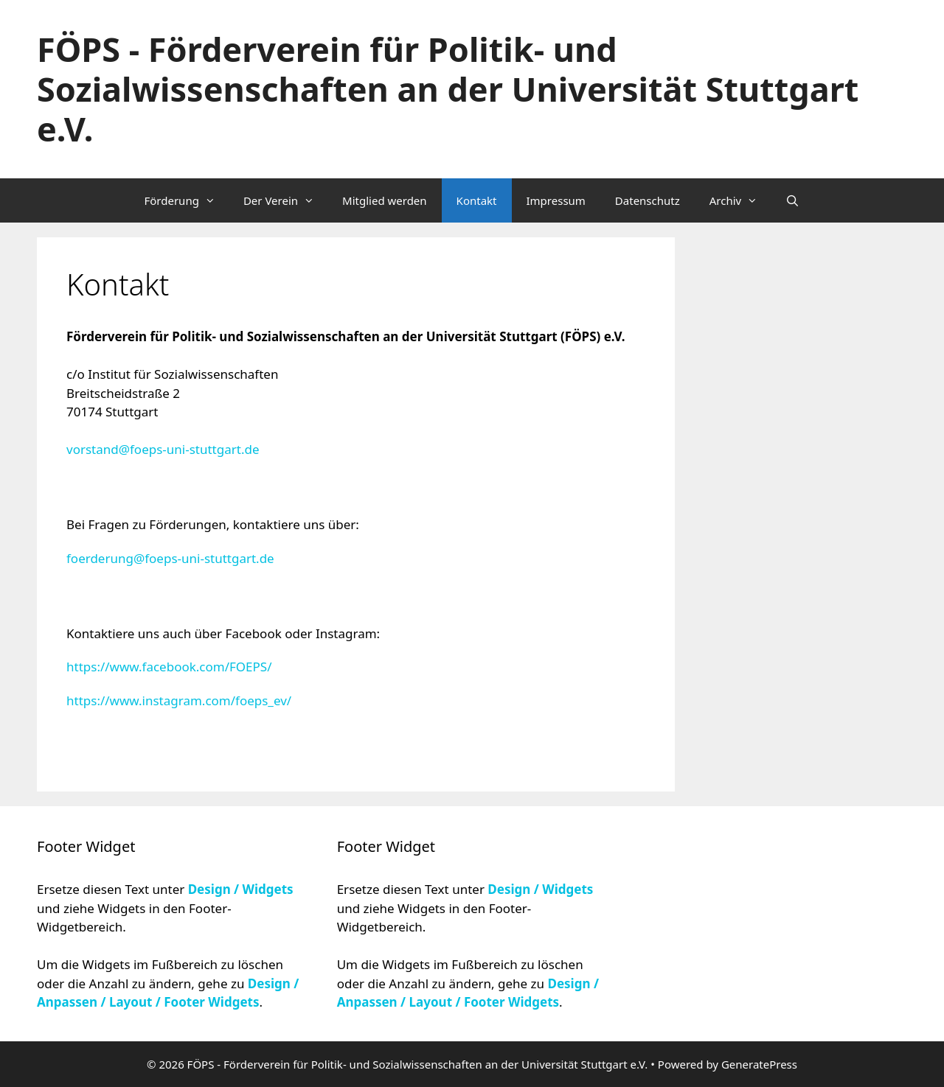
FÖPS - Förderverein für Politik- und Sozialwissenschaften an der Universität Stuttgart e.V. (447, 89)
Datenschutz (647, 200)
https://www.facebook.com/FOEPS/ (169, 666)
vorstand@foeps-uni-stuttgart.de (162, 449)
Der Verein (285, 200)
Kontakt (477, 200)
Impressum (556, 200)
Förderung (186, 200)
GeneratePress (759, 1064)
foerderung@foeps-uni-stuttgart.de (170, 558)
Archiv (740, 200)
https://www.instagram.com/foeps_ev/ (178, 700)
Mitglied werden (384, 200)
